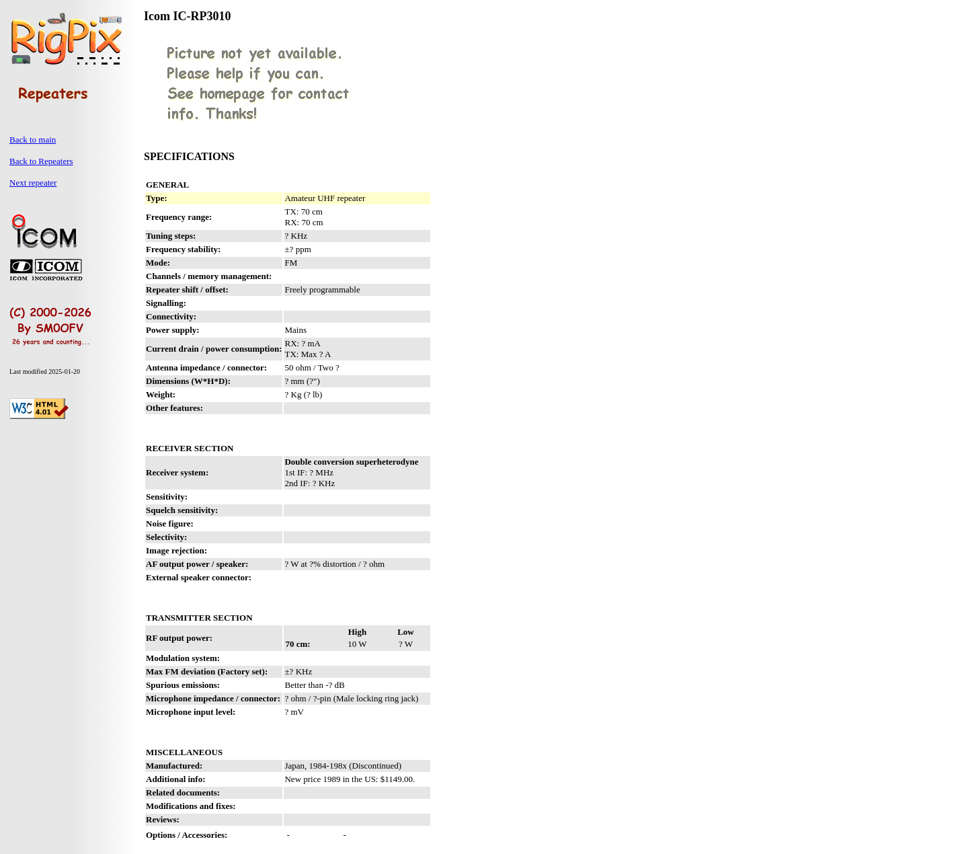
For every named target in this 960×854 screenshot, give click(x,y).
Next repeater (32, 183)
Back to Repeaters (41, 161)
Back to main (32, 139)
